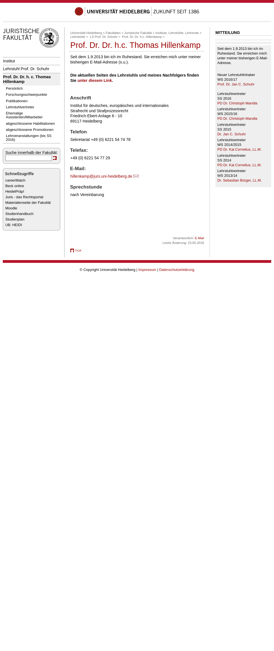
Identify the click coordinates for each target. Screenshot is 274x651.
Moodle (11, 208)
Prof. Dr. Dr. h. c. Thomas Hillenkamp (27, 79)
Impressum (147, 270)
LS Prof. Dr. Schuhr (103, 36)
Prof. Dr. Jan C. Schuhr (235, 84)
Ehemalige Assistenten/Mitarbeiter (24, 115)
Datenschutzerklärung (176, 270)
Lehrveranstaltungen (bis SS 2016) (28, 138)
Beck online (14, 186)
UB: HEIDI (13, 225)
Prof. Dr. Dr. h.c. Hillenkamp (142, 36)
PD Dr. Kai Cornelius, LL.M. (239, 149)
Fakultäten (113, 33)
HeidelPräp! (14, 191)
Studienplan (14, 219)
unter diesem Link (95, 80)
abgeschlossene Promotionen (30, 130)
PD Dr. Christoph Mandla (237, 103)
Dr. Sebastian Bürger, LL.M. (239, 180)
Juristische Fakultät (138, 33)
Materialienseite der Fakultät (28, 202)
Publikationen (17, 101)
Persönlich (14, 88)
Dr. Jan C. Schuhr (231, 134)
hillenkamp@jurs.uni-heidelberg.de (101, 176)
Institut (9, 61)
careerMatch (15, 180)
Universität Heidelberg (86, 33)
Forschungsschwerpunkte (26, 94)
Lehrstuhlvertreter (20, 107)
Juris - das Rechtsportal (24, 197)
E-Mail (199, 238)
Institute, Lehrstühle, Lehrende (177, 33)
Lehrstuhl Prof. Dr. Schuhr (26, 69)
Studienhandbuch (19, 214)
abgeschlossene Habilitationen (30, 123)
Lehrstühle (77, 36)
